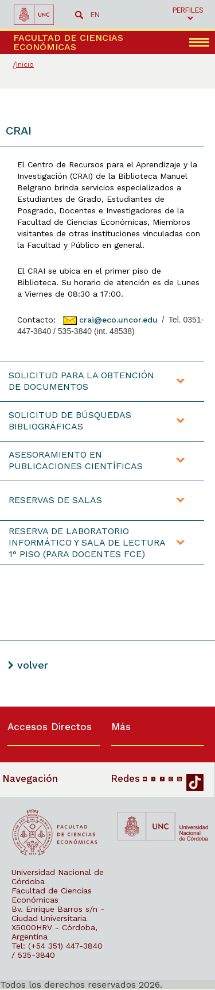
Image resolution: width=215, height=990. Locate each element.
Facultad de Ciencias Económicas (51, 895)
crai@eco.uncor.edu (118, 319)
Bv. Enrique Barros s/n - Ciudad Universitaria (57, 913)
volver (32, 665)
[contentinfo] (107, 848)
